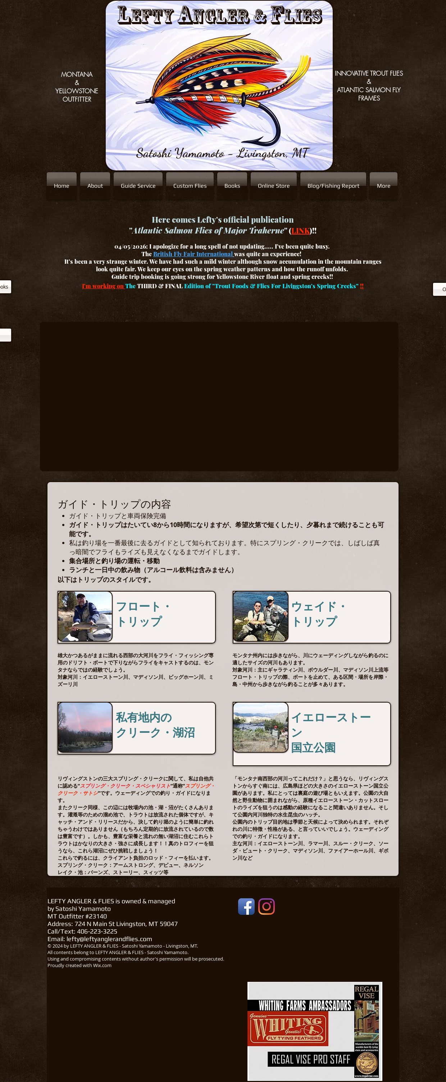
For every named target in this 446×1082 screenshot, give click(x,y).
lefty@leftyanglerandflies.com (109, 939)
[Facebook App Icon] (246, 906)
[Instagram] (266, 906)
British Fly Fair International (193, 254)
